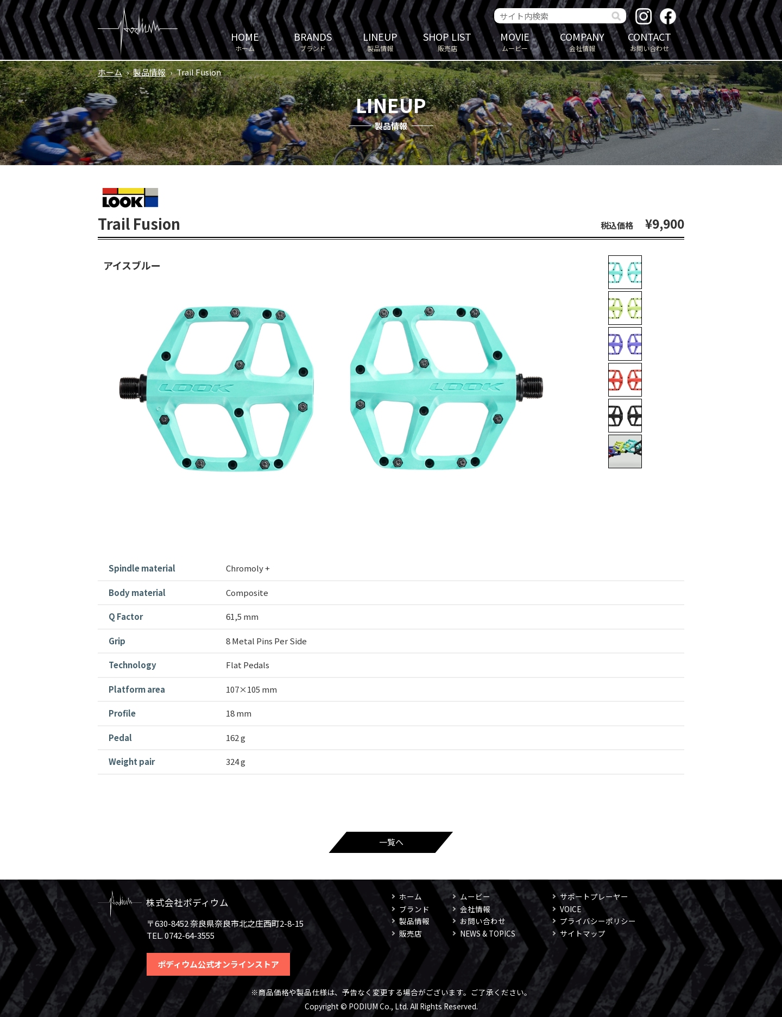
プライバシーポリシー (598, 920)
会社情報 (582, 41)
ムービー (514, 41)
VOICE (570, 908)
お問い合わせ (649, 41)
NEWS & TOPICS (487, 933)
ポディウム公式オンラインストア (218, 964)
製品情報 (380, 41)
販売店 (447, 41)
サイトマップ (583, 933)
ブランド (312, 41)
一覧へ (391, 841)
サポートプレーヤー (594, 896)
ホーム (245, 41)
